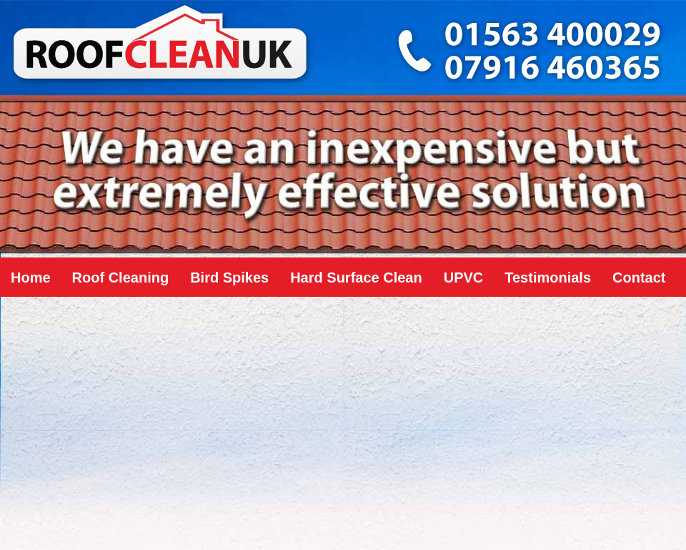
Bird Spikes (229, 277)
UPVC (464, 277)
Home (31, 277)
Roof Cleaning (120, 277)
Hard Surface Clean (356, 277)
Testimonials (547, 277)
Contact (638, 277)
